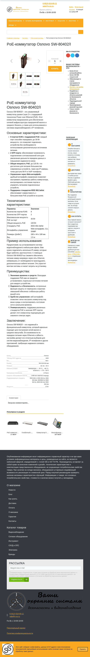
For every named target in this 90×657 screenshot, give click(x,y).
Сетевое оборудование (18, 537)
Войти (71, 7)
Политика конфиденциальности (20, 633)
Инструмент (13, 541)
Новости (12, 490)
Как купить (13, 499)
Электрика (13, 550)
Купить (54, 69)
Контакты (12, 521)
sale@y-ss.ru (48, 6)
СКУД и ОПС (14, 545)
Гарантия (12, 517)
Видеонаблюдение (16, 532)
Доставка (12, 503)
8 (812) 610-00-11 (50, 3)
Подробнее (71, 166)
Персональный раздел (16, 628)
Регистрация (79, 7)
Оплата (12, 508)
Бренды (12, 554)
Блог (10, 494)
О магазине (13, 512)
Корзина (72, 9)
